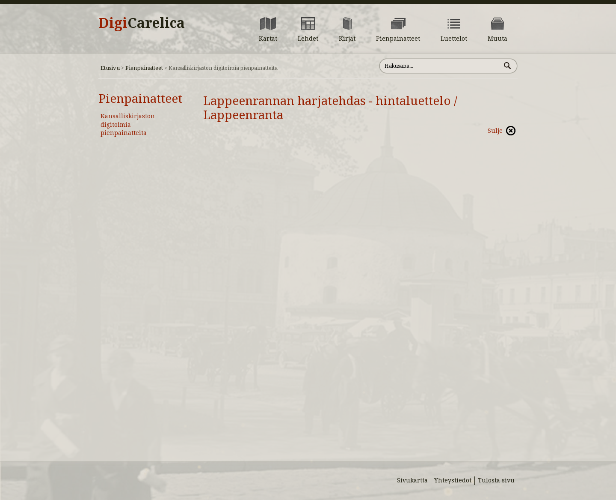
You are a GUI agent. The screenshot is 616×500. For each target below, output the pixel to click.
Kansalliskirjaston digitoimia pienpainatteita (128, 124)
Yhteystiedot (452, 480)
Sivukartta (412, 480)
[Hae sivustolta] (440, 66)
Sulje (495, 130)
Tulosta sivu (496, 480)
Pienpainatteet (144, 68)
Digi (141, 23)
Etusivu (110, 68)
